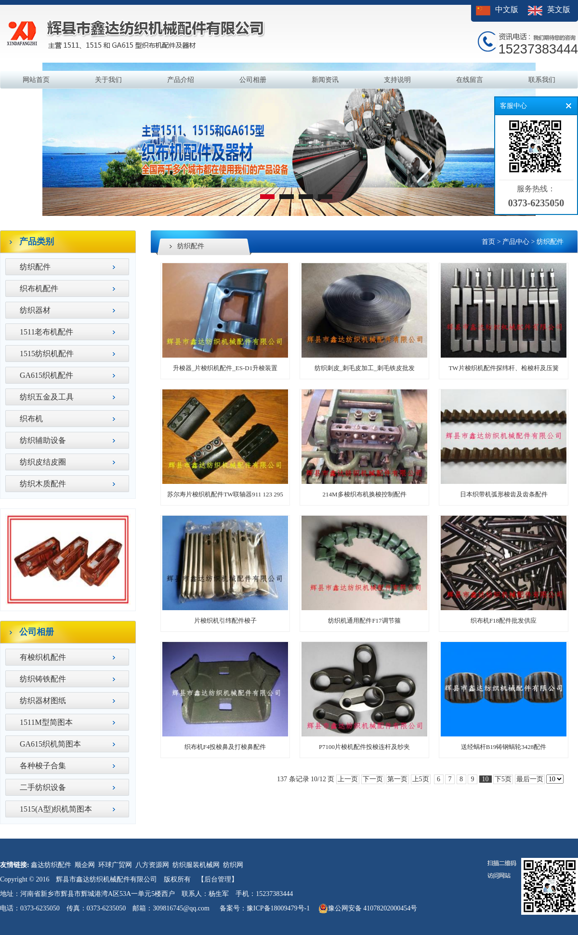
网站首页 (36, 79)
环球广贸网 (115, 864)
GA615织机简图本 (50, 744)
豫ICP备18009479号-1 (278, 908)
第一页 (397, 779)
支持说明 (397, 79)
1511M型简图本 (46, 722)
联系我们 (541, 79)
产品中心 (515, 241)
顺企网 (85, 864)
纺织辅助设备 (43, 440)
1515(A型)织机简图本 (56, 809)
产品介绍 (180, 79)
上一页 (348, 779)
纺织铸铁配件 (43, 679)
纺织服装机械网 (196, 864)
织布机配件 (39, 288)
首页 (488, 241)
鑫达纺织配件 (51, 864)
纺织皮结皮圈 (43, 462)
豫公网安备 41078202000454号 (368, 908)
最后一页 (529, 779)
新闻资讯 (325, 79)
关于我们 (108, 79)
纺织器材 (35, 310)
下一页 (373, 779)
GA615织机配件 (46, 375)
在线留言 (469, 79)
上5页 (420, 779)
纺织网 (233, 864)
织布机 (31, 418)
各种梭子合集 (43, 765)
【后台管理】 (217, 879)
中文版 (506, 9)
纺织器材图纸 (43, 700)
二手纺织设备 (43, 787)
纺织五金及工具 (47, 397)
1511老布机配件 (46, 332)
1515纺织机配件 (47, 353)
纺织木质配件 (43, 484)
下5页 (503, 779)
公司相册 (252, 79)
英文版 (558, 9)
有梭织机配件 (43, 657)
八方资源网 (152, 864)
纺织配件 (35, 267)
